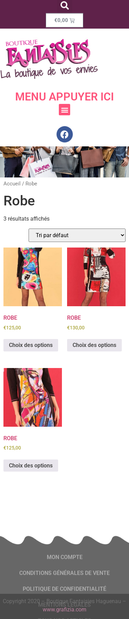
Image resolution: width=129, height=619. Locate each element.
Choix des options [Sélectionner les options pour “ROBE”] (31, 345)
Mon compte (65, 575)
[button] (64, 109)
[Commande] (77, 235)
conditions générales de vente (64, 591)
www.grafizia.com (64, 609)
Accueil (12, 184)
